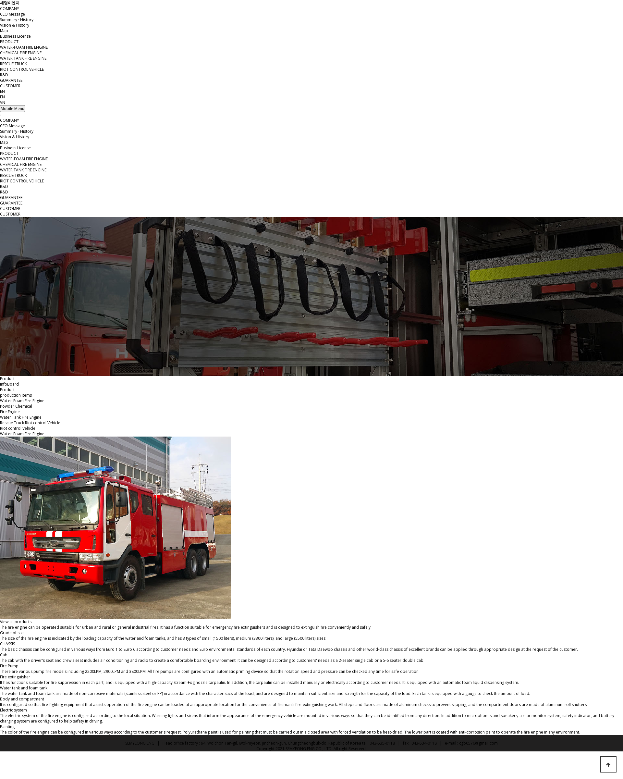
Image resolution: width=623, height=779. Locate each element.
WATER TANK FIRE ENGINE (23, 58)
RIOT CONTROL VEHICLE (22, 69)
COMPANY (9, 8)
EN (2, 97)
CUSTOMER (10, 86)
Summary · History (16, 19)
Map (4, 30)
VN (2, 102)
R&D (4, 75)
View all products (15, 621)
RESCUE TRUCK (13, 64)
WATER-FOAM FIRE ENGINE (24, 47)
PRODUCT (9, 41)
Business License (15, 36)
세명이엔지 (9, 3)
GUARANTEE (11, 80)
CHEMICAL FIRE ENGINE (21, 53)
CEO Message (12, 14)
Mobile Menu (12, 108)
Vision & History (14, 25)
